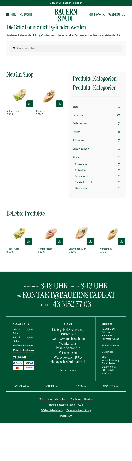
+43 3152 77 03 (70, 304)
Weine (76, 157)
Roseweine (81, 164)
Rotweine (80, 170)
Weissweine (81, 188)
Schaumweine (82, 176)
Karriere (88, 399)
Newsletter (110, 386)
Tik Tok (80, 386)
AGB (80, 404)
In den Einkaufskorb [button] (29, 103)
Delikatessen (80, 123)
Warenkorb (61, 399)
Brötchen (78, 115)
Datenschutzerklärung (78, 410)
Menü (11, 14)
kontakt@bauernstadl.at (69, 295)
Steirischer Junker (85, 182)
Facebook (51, 386)
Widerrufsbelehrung (52, 410)
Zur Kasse (75, 399)
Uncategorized (81, 148)
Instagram (21, 386)
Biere (75, 106)
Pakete (76, 131)
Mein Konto (96, 14)
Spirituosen (79, 140)
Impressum (66, 415)
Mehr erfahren (68, 370)
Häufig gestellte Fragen (62, 404)
